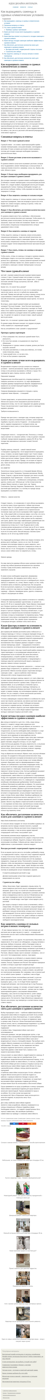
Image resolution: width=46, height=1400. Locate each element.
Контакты (5, 1393)
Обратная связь (6, 1397)
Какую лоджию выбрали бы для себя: (15, 1373)
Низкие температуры (28, 1120)
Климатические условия (11, 1118)
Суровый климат (21, 1118)
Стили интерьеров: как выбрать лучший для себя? (19, 1362)
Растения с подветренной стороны (14, 1120)
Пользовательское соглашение (14, 1393)
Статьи (30, 7)
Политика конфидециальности (9, 1395)
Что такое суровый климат (13, 27)
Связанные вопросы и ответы (14, 25)
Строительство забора (13, 51)
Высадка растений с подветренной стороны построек (24, 49)
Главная (15, 7)
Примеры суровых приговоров (16, 30)
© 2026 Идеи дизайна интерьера (10, 1390)
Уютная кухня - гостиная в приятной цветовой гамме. (20, 1370)
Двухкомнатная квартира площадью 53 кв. (16, 1381)
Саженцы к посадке (30, 1118)
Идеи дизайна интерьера (23, 3)
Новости (23, 7)
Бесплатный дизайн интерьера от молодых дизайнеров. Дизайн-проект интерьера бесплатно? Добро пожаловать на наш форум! (22, 1356)
